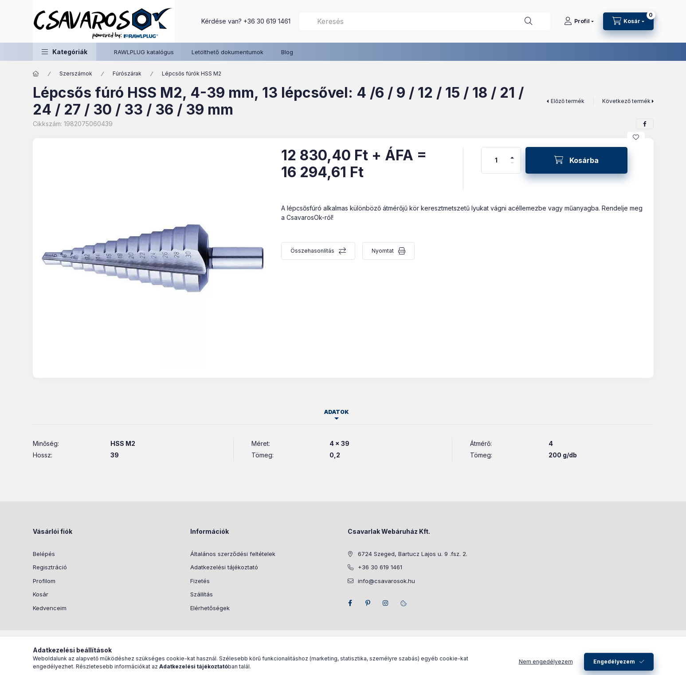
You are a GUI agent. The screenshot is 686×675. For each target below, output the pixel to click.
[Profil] (579, 21)
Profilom (44, 580)
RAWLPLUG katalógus (144, 52)
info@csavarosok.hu (386, 580)
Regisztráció (50, 567)
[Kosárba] (576, 160)
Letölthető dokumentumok (227, 52)
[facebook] (645, 124)
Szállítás (201, 594)
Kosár (40, 594)
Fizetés (200, 580)
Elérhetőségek (210, 607)
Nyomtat (383, 250)
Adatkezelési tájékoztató (224, 567)
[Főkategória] (36, 74)
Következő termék (626, 101)
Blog (287, 52)
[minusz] (512, 166)
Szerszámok (75, 73)
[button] (64, 52)
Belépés (44, 553)
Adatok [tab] (336, 412)
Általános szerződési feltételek (232, 553)
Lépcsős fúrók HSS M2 (191, 73)
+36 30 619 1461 (266, 21)
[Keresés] (528, 21)
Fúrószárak (127, 73)
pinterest (368, 603)
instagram (386, 603)
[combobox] (424, 21)
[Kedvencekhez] (636, 137)
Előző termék (567, 101)
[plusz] (512, 153)
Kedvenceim (50, 607)
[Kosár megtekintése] (628, 21)
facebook (350, 603)
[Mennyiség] (496, 160)
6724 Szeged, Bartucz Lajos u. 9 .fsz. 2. (412, 553)
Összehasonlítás (312, 250)
